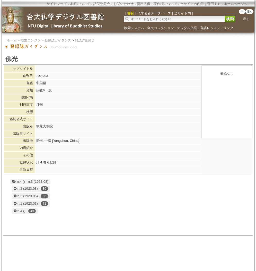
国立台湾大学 (88, 251)
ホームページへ (235, 4)
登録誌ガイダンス (58, 40)
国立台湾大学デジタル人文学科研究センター (144, 251)
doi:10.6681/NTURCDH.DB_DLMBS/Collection (128, 264)
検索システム (134, 28)
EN (249, 11)
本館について (80, 4)
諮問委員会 (101, 4)
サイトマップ (57, 4)
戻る (246, 19)
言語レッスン (210, 28)
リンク (228, 28)
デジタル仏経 (187, 28)
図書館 (103, 251)
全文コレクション (160, 28)
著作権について (165, 4)
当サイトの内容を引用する (200, 4)
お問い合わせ (123, 4)
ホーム (12, 40)
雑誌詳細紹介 (85, 40)
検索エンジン (31, 40)
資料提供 (143, 4)
